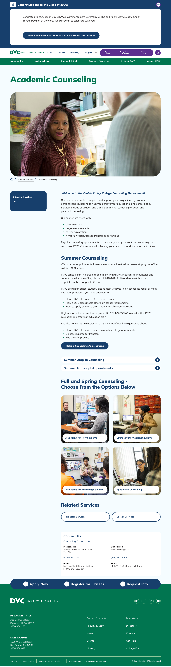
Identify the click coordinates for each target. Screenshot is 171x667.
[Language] (91, 52)
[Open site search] (158, 53)
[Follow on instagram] (135, 601)
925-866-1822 (17, 648)
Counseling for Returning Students (84, 490)
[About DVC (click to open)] (154, 61)
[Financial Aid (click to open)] (69, 61)
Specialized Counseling (129, 490)
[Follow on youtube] (158, 601)
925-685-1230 (17, 626)
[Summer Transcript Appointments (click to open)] (112, 368)
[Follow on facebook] (142, 601)
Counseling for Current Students (135, 438)
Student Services (25, 179)
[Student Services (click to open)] (99, 61)
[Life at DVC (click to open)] (128, 61)
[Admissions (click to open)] (42, 61)
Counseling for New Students (81, 438)
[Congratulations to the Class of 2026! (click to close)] (85, 4)
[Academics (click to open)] (17, 61)
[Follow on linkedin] (150, 601)
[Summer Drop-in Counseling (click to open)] (112, 360)
